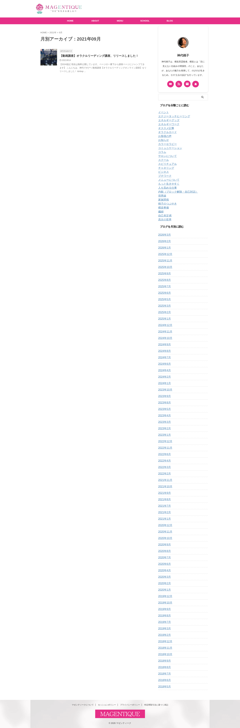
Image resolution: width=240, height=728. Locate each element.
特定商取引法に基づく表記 (156, 705)
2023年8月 (163, 402)
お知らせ (163, 140)
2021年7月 (163, 506)
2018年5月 (163, 686)
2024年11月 (164, 331)
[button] (48, 57)
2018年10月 (164, 654)
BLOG (170, 21)
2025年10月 (164, 267)
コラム (161, 152)
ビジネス (163, 172)
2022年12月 (164, 441)
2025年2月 (163, 312)
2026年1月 (163, 247)
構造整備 (163, 207)
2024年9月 (163, 344)
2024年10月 (164, 338)
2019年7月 (163, 622)
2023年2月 (163, 428)
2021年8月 (163, 499)
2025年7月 (163, 286)
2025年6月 (163, 293)
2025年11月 (164, 260)
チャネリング (165, 168)
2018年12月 (164, 641)
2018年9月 (163, 660)
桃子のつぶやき (166, 203)
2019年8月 (163, 615)
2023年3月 (163, 422)
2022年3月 (163, 467)
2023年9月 (163, 396)
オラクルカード (166, 132)
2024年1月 (163, 383)
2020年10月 (164, 538)
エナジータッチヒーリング (172, 116)
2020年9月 (163, 544)
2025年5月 (163, 299)
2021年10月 (164, 486)
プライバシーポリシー (130, 705)
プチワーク (164, 176)
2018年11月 (164, 648)
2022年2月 (163, 473)
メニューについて (167, 180)
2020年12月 (164, 525)
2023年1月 (163, 435)
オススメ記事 (165, 128)
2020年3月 (163, 577)
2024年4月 (163, 370)
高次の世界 (164, 219)
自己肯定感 (164, 215)
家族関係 (163, 199)
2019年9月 (163, 609)
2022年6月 (163, 454)
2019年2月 (163, 635)
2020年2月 (163, 583)
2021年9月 (163, 493)
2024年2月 (163, 377)
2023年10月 (164, 389)
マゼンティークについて (83, 705)
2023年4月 (163, 415)
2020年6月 (163, 564)
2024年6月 (163, 364)
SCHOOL (145, 21)
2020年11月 (164, 531)
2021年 (52, 32)
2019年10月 (164, 602)
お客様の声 (164, 136)
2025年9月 (163, 273)
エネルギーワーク (167, 124)
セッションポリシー (107, 705)
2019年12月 (164, 596)
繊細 (160, 211)
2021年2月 (163, 512)
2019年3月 (163, 628)
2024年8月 (163, 351)
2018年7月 (163, 673)
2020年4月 (163, 570)
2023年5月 (163, 409)
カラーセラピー (166, 144)
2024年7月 (163, 357)
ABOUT (95, 21)
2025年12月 (164, 254)
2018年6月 (163, 680)
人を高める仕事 (166, 188)
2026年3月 (163, 235)
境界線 (161, 195)
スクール (163, 160)
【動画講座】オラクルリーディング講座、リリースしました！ (97, 56)
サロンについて (166, 156)
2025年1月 (163, 318)
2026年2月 (163, 241)
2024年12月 (164, 325)
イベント (163, 112)
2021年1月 (163, 518)
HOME (70, 21)
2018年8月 (163, 667)
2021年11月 (164, 480)
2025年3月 (163, 306)
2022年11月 (164, 447)
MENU (120, 21)
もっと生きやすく (167, 184)
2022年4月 (163, 460)
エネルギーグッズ (167, 120)
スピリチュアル (166, 164)
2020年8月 (163, 551)
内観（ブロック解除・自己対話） (175, 191)
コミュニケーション (168, 148)
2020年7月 (163, 557)
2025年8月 (163, 280)
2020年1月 (163, 589)
